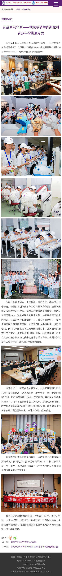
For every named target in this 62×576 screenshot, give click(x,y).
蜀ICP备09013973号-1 (35, 568)
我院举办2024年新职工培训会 (24, 542)
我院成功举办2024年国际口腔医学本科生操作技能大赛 (34, 547)
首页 (18, 9)
